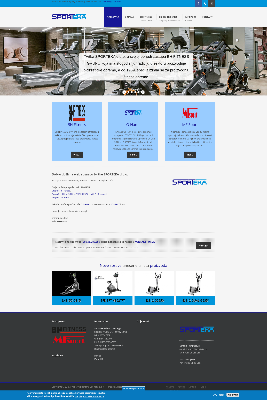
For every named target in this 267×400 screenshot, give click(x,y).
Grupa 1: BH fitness (61, 190)
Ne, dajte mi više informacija (89, 396)
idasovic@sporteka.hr (112, 1)
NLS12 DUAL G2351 (196, 300)
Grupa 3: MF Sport (60, 197)
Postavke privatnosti (133, 388)
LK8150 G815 (71, 300)
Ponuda (181, 386)
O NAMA (85, 204)
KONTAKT (115, 204)
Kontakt (203, 245)
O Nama (133, 124)
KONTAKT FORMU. (145, 241)
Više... (76, 154)
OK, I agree (218, 395)
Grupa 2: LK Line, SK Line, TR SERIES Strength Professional (79, 194)
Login (203, 386)
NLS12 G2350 (154, 300)
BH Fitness (77, 124)
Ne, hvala (233, 395)
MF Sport (190, 124)
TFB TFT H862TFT (113, 300)
